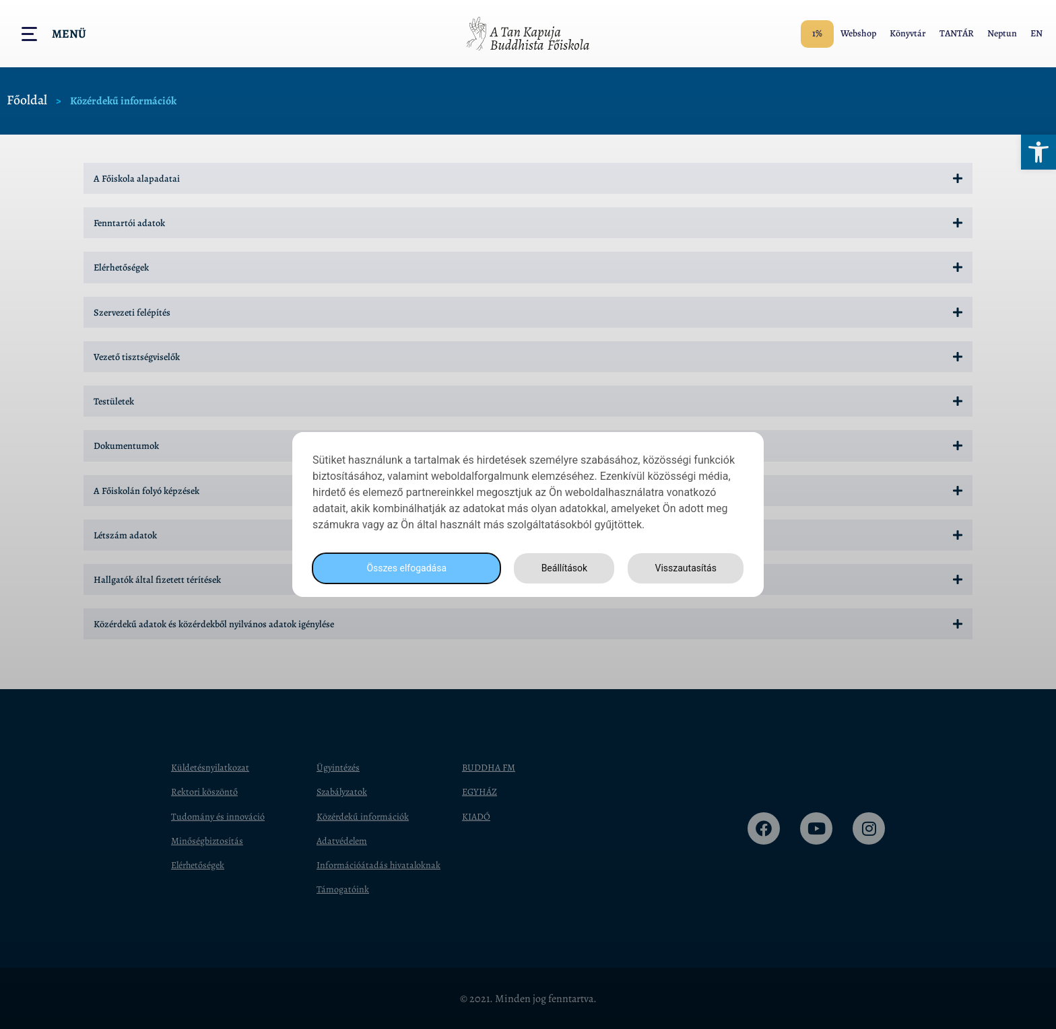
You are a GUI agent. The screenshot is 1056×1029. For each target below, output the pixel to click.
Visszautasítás (684, 568)
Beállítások (560, 568)
